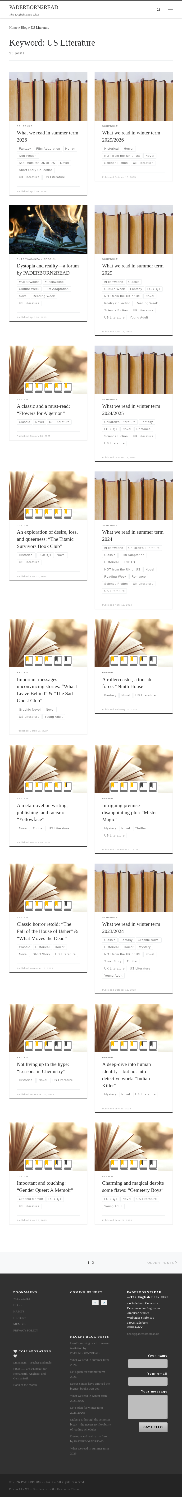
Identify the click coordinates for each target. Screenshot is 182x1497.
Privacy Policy (25, 1330)
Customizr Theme (68, 1488)
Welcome (22, 1298)
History (19, 1318)
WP (27, 1488)
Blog (24, 27)
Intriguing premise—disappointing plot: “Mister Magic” (129, 812)
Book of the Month (25, 1385)
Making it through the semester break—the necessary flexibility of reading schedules (90, 1424)
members (20, 1324)
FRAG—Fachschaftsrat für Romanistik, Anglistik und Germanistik (30, 1373)
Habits (18, 1311)
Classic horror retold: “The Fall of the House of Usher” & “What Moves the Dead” (47, 931)
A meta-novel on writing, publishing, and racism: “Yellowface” (42, 812)
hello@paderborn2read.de (143, 1333)
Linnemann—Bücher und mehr (32, 1362)
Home (13, 27)
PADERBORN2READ (37, 1482)
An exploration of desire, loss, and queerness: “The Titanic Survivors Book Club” (47, 539)
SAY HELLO (153, 1427)
